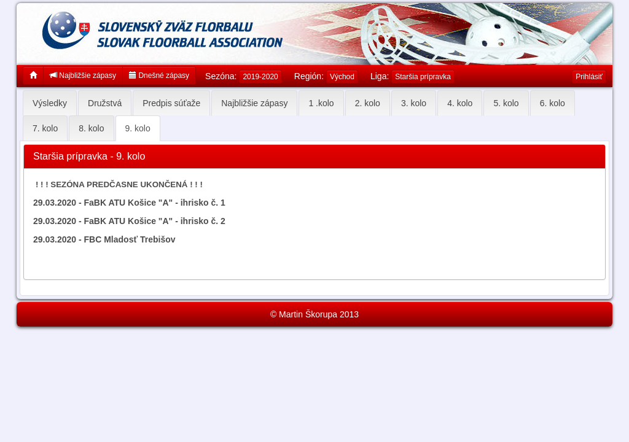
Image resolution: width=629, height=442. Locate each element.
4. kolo (459, 103)
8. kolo (91, 128)
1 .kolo (321, 103)
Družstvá (105, 103)
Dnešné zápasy (159, 75)
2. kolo (367, 103)
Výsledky (50, 103)
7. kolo (45, 128)
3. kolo (413, 103)
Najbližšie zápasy (83, 75)
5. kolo (505, 103)
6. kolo (552, 103)
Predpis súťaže (171, 103)
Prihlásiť (589, 76)
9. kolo (137, 128)
